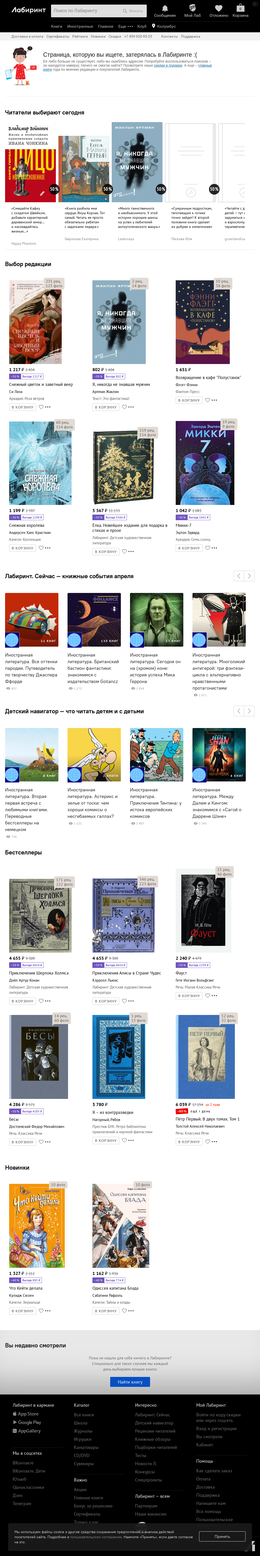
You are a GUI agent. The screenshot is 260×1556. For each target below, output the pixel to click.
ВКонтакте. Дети (29, 1471)
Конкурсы (145, 1472)
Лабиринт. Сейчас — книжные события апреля (69, 576)
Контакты (169, 36)
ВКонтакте (23, 1463)
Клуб (142, 26)
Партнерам (146, 1506)
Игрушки (82, 1439)
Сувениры (84, 1463)
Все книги (84, 1415)
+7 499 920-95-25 (138, 36)
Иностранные (80, 26)
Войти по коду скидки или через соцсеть (218, 1417)
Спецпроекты (148, 1480)
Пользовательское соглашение (214, 1522)
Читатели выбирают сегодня (44, 112)
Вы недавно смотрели (35, 1345)
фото (54, 285)
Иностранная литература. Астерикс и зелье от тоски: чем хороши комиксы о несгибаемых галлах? (93, 803)
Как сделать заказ (214, 1471)
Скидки (115, 36)
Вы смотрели (209, 1436)
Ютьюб (19, 1479)
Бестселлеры (23, 852)
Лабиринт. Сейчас (152, 1415)
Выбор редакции (28, 264)
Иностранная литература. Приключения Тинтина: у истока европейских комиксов (156, 803)
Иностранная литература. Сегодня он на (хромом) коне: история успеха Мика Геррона (155, 668)
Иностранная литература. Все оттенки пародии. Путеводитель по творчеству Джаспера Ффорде (31, 668)
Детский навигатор (154, 1423)
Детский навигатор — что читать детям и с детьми (74, 711)
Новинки (17, 1167)
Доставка (205, 1487)
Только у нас (86, 1522)
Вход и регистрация (216, 1428)
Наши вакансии (150, 1514)
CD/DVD (82, 1455)
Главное (105, 26)
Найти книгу (130, 1382)
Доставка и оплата (27, 36)
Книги (56, 26)
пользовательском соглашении (96, 1537)
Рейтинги (80, 36)
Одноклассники (28, 1487)
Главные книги (88, 1498)
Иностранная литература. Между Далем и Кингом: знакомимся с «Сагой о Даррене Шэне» (216, 803)
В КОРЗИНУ (23, 407)
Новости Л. (146, 1463)
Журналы (83, 1431)
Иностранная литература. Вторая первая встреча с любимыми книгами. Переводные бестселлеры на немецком (26, 809)
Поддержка (190, 36)
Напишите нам (211, 1503)
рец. (53, 281)
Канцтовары (86, 1447)
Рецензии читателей (155, 1431)
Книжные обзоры (152, 1439)
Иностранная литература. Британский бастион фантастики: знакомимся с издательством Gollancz (93, 668)
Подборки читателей (156, 1447)
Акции (80, 1489)
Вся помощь (208, 1511)
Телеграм (22, 1503)
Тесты (140, 1455)
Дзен (18, 1495)
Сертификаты (57, 36)
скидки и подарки (168, 65)
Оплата (203, 1479)
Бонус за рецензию (93, 1506)
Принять (222, 1536)
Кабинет (204, 1445)
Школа (80, 1423)
